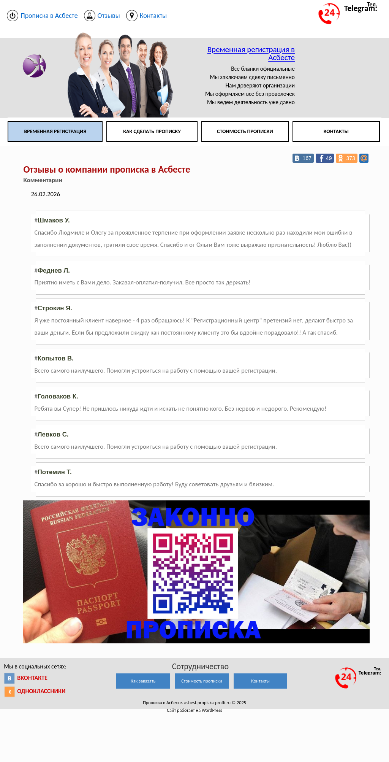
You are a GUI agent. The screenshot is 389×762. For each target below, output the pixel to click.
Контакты (336, 131)
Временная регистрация (55, 131)
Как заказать (143, 681)
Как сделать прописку (152, 131)
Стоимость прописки (245, 131)
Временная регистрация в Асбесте (251, 53)
